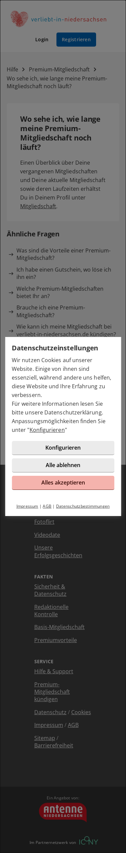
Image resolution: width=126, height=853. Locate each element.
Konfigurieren (47, 430)
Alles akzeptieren (63, 482)
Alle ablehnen (63, 465)
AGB (47, 506)
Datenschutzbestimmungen (83, 506)
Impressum (27, 506)
